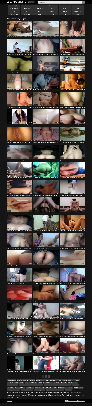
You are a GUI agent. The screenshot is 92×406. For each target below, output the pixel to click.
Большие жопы (77, 12)
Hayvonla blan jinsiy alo (20, 391)
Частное (65, 6)
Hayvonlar (69, 388)
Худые (52, 15)
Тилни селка (48, 391)
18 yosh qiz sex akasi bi (67, 383)
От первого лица (14, 15)
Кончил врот (70, 391)
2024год (27, 386)
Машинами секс (61, 391)
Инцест (65, 9)
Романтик (22, 386)
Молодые (65, 15)
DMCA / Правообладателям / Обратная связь (75, 404)
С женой (52, 9)
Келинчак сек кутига (48, 388)
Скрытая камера (39, 9)
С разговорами (52, 6)
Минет (39, 12)
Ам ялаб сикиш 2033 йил (22, 383)
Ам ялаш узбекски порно (27, 393)
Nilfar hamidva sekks (72, 386)
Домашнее (27, 6)
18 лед (16, 386)
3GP (14, 12)
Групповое (52, 12)
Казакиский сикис (12, 383)
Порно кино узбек (50, 393)
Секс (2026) (14, 6)
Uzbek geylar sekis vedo (13, 388)
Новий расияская (40, 383)
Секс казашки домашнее (24, 388)
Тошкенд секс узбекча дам (14, 393)
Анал (27, 12)
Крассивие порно (47, 386)
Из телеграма (27, 9)
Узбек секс (9, 404)
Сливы (77, 9)
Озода (56, 388)
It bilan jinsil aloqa (30, 391)
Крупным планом (26, 15)
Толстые (39, 15)
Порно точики (56, 386)
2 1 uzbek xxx (10, 386)
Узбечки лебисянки (78, 391)
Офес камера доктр (39, 391)
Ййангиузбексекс (60, 393)
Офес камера (10, 391)
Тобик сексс (62, 388)
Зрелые (77, 15)
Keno (60, 383)
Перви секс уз (68, 393)
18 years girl (76, 383)
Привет (40, 386)
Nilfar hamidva (64, 386)
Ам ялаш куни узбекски (39, 393)
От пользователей (14, 9)
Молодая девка (53, 383)
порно (18, 2)
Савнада (55, 391)
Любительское (78, 6)
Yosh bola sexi (34, 386)
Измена (65, 12)
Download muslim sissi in (37, 388)
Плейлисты (34, 2)
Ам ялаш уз (32, 383)
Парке (47, 383)
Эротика (39, 6)
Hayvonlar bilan (76, 388)
